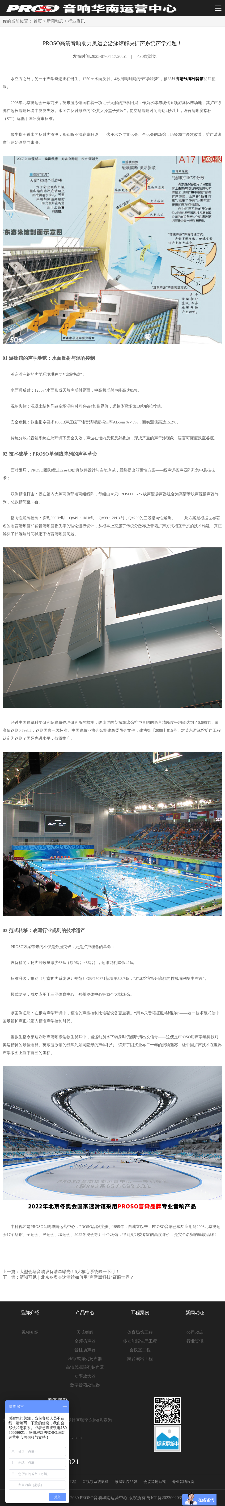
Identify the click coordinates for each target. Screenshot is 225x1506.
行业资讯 (76, 21)
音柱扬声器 (85, 1350)
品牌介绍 (30, 1312)
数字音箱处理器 (85, 1385)
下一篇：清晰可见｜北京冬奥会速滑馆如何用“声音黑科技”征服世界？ (68, 1277)
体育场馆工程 (140, 1332)
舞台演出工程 (140, 1358)
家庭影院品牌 (126, 1482)
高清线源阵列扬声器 (85, 1367)
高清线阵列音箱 (189, 79)
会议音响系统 (154, 1482)
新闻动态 (54, 21)
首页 (37, 21)
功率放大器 (85, 1376)
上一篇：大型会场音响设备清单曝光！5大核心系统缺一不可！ (61, 1271)
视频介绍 (30, 1332)
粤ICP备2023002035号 (167, 1497)
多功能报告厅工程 (140, 1341)
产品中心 (85, 1312)
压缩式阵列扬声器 (85, 1358)
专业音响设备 (183, 1482)
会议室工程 (140, 1350)
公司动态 (194, 1332)
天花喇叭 (85, 1332)
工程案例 (140, 1312)
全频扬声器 (85, 1341)
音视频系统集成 (95, 1482)
